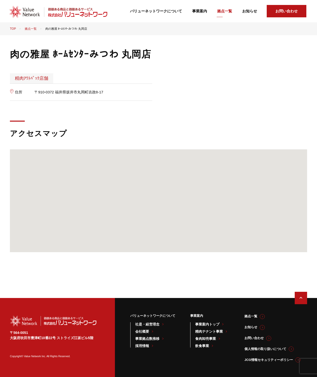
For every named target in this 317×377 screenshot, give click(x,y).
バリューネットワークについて (156, 11)
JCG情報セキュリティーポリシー (268, 360)
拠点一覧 (224, 11)
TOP (13, 28)
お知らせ (249, 11)
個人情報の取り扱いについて (265, 349)
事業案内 (199, 11)
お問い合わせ (286, 11)
